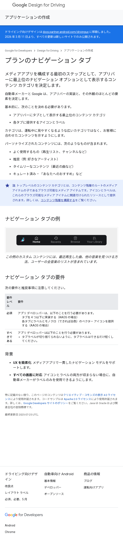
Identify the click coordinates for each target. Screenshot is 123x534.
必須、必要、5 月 (16, 499)
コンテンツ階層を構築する (58, 200)
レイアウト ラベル (16, 492)
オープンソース (54, 494)
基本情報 (50, 481)
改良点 (9, 486)
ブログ (88, 481)
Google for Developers (18, 50)
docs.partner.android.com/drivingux (66, 32)
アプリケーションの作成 (27, 17)
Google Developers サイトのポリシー (45, 403)
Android (10, 525)
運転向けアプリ (94, 487)
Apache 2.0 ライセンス (77, 399)
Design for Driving (38, 5)
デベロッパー (52, 487)
